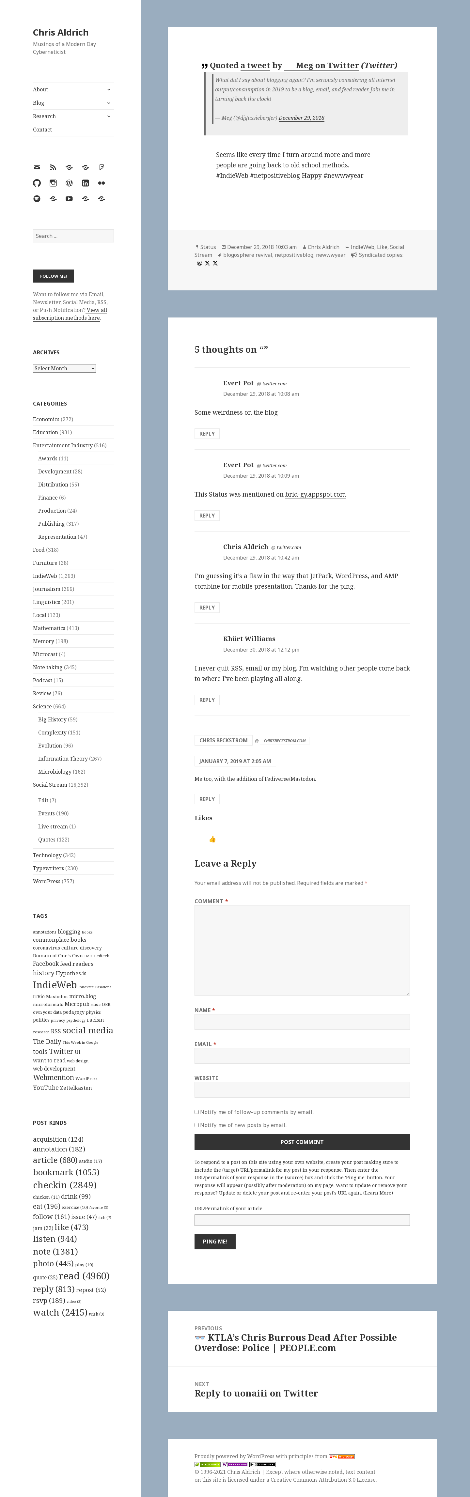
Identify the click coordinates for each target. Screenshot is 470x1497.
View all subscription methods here (70, 313)
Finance (48, 497)
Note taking (48, 667)
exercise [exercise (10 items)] (75, 1207)
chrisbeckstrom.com (285, 741)
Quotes (46, 839)
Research (44, 116)
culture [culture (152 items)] (70, 947)
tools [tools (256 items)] (40, 1051)
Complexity (52, 732)
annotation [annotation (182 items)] (59, 1148)
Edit (43, 800)
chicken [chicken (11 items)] (46, 1197)
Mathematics (49, 628)
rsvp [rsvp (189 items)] (49, 1300)
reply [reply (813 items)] (54, 1289)
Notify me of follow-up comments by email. (257, 1112)
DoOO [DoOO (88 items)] (89, 956)
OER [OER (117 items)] (106, 1004)
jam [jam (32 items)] (43, 1228)
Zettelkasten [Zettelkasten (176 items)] (76, 1087)
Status (208, 247)
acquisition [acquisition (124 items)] (58, 1139)
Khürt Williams (249, 639)
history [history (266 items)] (44, 972)
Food (39, 549)
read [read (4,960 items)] (84, 1275)
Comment (211, 901)
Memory (43, 641)
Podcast (42, 680)
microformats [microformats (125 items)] (48, 1004)
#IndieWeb (232, 175)
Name (205, 1010)
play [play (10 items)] (84, 1265)
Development (54, 471)
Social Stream (50, 784)
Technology (47, 855)
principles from (322, 1456)
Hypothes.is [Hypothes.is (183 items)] (71, 973)
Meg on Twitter (322, 65)
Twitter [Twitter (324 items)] (61, 1051)
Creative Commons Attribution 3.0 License (323, 1479)
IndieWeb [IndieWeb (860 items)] (55, 984)
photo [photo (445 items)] (53, 1263)
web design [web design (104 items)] (77, 1061)
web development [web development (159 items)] (54, 1068)
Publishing (51, 523)
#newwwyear (343, 175)
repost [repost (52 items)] (91, 1290)
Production (52, 510)
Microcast (45, 654)
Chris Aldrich (61, 32)
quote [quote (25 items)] (45, 1277)
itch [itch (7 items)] (104, 1217)
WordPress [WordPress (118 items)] (86, 1078)
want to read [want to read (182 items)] (49, 1060)
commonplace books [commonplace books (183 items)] (59, 939)
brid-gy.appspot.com (315, 494)
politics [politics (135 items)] (41, 1020)
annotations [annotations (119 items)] (44, 932)
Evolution (50, 745)
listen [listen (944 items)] (55, 1238)
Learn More (378, 1193)
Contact (42, 129)
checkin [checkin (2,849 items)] (65, 1185)
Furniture (45, 562)
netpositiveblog (294, 254)
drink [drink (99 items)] (76, 1196)
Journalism (46, 589)
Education (45, 432)
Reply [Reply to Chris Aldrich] (207, 607)
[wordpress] (198, 263)
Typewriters (48, 868)
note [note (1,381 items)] (55, 1251)
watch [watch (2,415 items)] (60, 1312)
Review (42, 693)
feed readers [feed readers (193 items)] (76, 963)
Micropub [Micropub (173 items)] (77, 1004)
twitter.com (274, 383)
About (40, 89)
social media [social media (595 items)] (87, 1030)
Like (382, 247)
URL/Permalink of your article (228, 1208)
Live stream (53, 826)
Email (205, 1044)
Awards (47, 458)
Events (46, 813)
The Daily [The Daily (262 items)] (47, 1041)
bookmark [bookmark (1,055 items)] (66, 1172)
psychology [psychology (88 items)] (76, 1020)
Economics (46, 419)
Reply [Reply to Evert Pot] (207, 433)
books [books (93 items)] (87, 932)
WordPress (46, 881)
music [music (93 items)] (96, 1004)
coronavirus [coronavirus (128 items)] (46, 948)
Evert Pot (238, 383)
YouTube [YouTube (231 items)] (46, 1087)
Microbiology (54, 771)
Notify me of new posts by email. (243, 1125)
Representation (57, 536)
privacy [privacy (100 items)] (58, 1020)
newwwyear (331, 254)
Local (39, 615)
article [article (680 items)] (55, 1159)
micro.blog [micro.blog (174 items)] (82, 996)
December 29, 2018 (301, 117)
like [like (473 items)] (72, 1227)
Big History (52, 719)
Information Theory (63, 758)
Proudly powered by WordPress (235, 1456)
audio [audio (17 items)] (90, 1161)
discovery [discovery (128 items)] (91, 948)
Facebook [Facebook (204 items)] (46, 963)
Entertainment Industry (63, 445)
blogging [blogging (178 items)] (69, 931)
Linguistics (46, 602)
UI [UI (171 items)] (78, 1052)
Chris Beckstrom (223, 740)
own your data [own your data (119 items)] (47, 1012)
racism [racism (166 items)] (95, 1019)
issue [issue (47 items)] (84, 1217)
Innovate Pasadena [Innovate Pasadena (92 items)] (95, 986)
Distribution (53, 484)
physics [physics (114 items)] (93, 1012)
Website (206, 1078)
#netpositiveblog (275, 175)
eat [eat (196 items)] (46, 1206)
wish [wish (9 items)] (96, 1314)
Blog (38, 102)
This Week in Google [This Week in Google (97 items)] (81, 1042)
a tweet (255, 65)
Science (42, 706)
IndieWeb (45, 575)
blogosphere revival (247, 254)
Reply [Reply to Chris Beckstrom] (207, 799)
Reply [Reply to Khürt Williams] (207, 699)
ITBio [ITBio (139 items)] (39, 996)
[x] (206, 263)
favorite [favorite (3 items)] (98, 1207)
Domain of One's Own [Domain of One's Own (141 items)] (58, 955)
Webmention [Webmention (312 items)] (53, 1077)
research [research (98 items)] (41, 1031)
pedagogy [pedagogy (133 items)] (74, 1012)
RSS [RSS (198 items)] (56, 1031)
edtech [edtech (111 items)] (103, 956)
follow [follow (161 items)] (51, 1216)
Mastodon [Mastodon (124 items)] (57, 996)
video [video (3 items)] (74, 1301)
